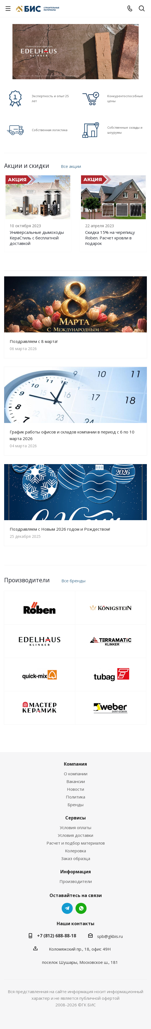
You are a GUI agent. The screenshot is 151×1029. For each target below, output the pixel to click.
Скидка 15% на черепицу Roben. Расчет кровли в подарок (110, 237)
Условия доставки (75, 835)
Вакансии (75, 781)
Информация (75, 872)
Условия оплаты (75, 827)
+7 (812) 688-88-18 (56, 936)
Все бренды (73, 580)
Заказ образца (75, 858)
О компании (75, 773)
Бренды (75, 804)
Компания (75, 764)
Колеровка (75, 850)
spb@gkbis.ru (110, 936)
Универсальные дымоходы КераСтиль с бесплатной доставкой (37, 237)
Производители (75, 881)
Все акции (71, 166)
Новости (75, 789)
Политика (75, 797)
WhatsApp (81, 908)
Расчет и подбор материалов (75, 843)
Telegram (67, 908)
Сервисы (75, 818)
